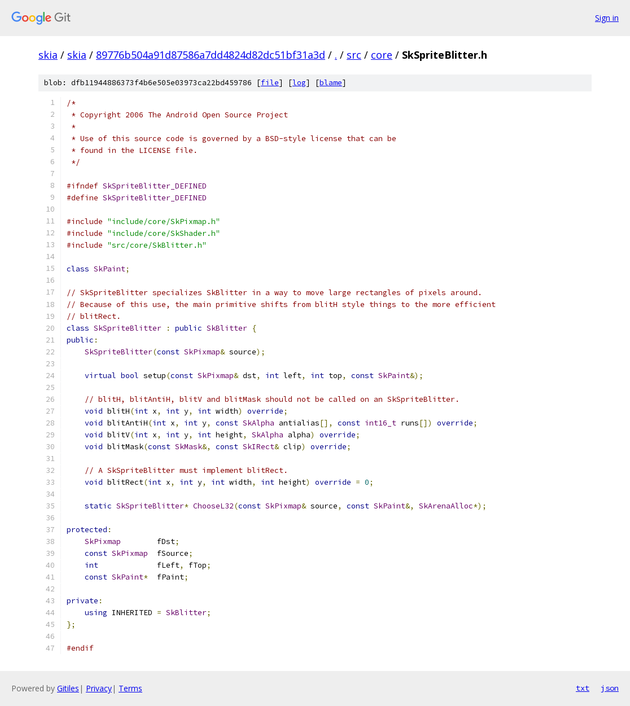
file (270, 82)
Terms (130, 688)
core (381, 55)
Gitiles (68, 688)
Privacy (99, 688)
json (610, 688)
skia (48, 55)
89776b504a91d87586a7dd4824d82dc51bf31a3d (210, 55)
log (299, 82)
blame (331, 82)
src (354, 55)
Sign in (607, 17)
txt (582, 688)
